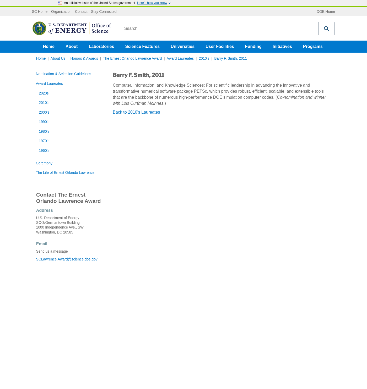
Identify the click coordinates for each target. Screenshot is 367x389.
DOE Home (326, 12)
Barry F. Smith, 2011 (230, 58)
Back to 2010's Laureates (136, 112)
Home (49, 46)
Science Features (142, 46)
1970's (44, 141)
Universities (183, 46)
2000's (44, 112)
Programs (313, 46)
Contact (81, 12)
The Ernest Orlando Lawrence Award (132, 58)
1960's (44, 151)
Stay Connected (104, 12)
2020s (43, 93)
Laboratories (101, 46)
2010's (204, 58)
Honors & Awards (84, 58)
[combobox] (220, 28)
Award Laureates (180, 58)
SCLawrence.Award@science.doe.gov (67, 259)
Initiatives (282, 46)
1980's (44, 132)
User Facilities (220, 46)
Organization (61, 12)
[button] (326, 28)
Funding (253, 46)
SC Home (39, 12)
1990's (44, 122)
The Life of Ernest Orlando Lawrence (65, 173)
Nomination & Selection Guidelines (63, 74)
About (72, 46)
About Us (58, 58)
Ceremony (44, 163)
